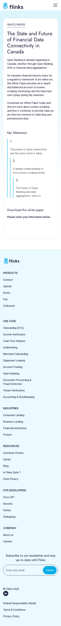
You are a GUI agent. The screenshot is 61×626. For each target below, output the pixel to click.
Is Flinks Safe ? (12, 472)
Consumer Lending (13, 415)
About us (8, 534)
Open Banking (11, 373)
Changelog (9, 516)
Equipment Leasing (14, 360)
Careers (7, 541)
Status (7, 510)
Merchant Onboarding (15, 353)
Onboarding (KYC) (13, 327)
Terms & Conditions (14, 609)
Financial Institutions (15, 428)
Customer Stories (13, 452)
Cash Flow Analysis (14, 340)
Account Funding (12, 366)
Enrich (6, 292)
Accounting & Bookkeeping (18, 396)
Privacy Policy (11, 616)
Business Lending (13, 421)
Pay (5, 299)
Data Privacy (10, 478)
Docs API (8, 497)
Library (7, 459)
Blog (6, 465)
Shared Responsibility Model (19, 603)
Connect (8, 279)
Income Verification (14, 334)
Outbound (8, 305)
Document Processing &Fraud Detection (17, 381)
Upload (7, 286)
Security (8, 503)
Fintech (7, 434)
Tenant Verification (14, 390)
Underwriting (10, 347)
